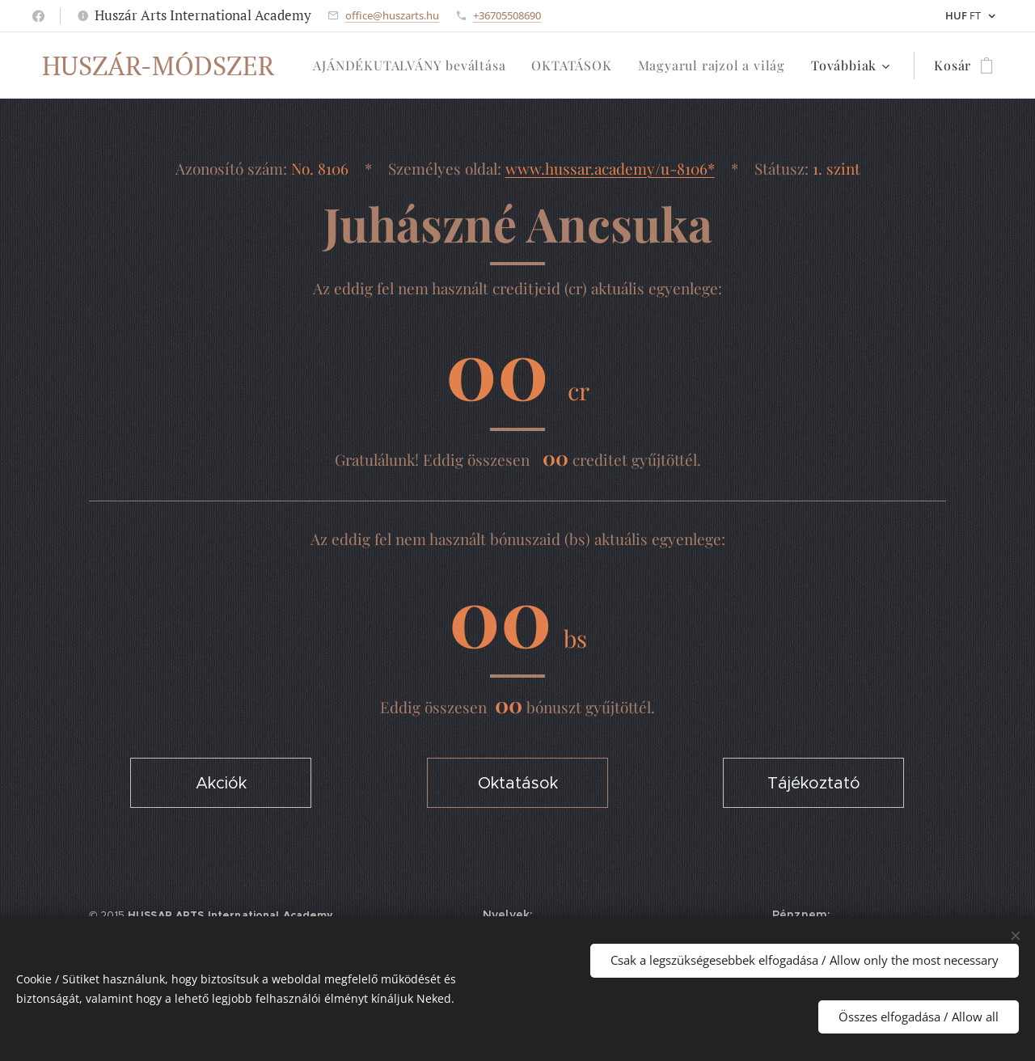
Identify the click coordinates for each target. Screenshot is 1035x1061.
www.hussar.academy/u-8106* (610, 168)
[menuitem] (413, 65)
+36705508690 (507, 15)
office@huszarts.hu (392, 15)
